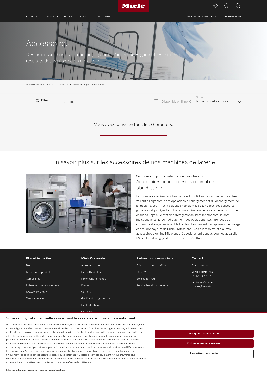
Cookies (60, 370)
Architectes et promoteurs (152, 285)
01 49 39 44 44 (202, 276)
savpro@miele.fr (201, 286)
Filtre (41, 100)
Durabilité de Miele (92, 272)
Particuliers (232, 16)
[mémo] (226, 6)
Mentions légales (16, 370)
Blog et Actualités (58, 16)
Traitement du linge (79, 85)
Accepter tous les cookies (204, 333)
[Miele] (133, 6)
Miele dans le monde (93, 278)
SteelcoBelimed (145, 278)
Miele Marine (144, 272)
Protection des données (41, 370)
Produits (85, 16)
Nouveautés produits (38, 272)
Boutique (105, 16)
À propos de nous (92, 265)
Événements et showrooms (42, 285)
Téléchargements (36, 298)
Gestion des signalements (96, 298)
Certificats (87, 311)
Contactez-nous (201, 265)
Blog (28, 265)
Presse (85, 285)
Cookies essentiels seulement (204, 343)
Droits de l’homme (92, 305)
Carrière (86, 292)
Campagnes (33, 278)
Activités (32, 16)
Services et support (201, 16)
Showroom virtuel (36, 292)
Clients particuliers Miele (151, 265)
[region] (133, 343)
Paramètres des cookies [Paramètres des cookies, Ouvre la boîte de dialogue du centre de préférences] (204, 353)
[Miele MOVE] (215, 6)
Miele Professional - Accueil (40, 85)
